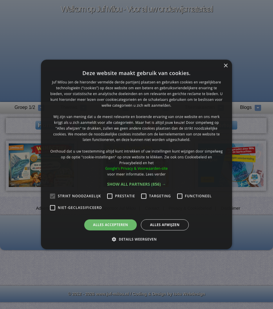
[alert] (136, 154)
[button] (136, 184)
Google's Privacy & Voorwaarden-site (136, 168)
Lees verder (156, 174)
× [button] (225, 66)
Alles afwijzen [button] (164, 224)
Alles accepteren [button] (110, 224)
